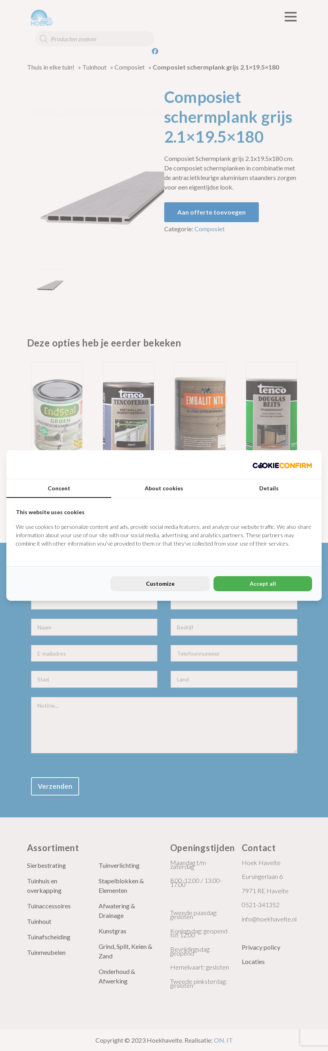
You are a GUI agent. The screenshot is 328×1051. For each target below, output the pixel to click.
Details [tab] (269, 488)
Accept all (263, 583)
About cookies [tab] (164, 488)
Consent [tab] (59, 488)
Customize (160, 583)
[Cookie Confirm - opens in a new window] (282, 464)
